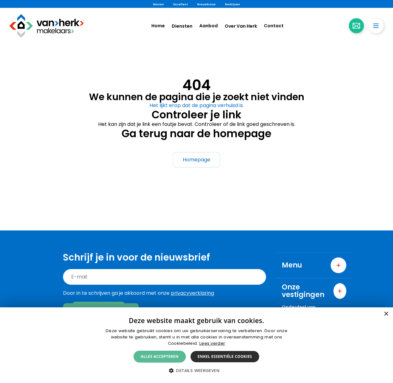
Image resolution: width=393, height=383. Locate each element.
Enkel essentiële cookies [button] (225, 356)
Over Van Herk (241, 26)
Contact (274, 26)
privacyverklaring (192, 293)
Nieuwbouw (206, 4)
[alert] (196, 345)
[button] (196, 370)
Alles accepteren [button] (160, 356)
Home (158, 26)
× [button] (386, 314)
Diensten (182, 26)
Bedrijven (232, 4)
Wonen (158, 4)
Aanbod (208, 26)
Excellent (180, 4)
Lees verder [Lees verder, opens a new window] (212, 343)
